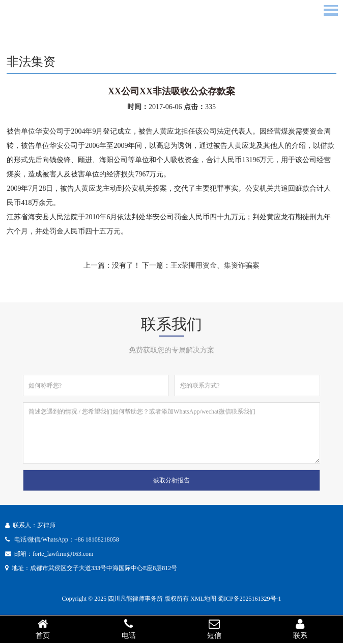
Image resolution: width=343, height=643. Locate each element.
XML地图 (203, 598)
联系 (301, 628)
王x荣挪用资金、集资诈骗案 (215, 265)
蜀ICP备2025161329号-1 (249, 598)
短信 (215, 628)
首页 (43, 628)
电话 (129, 628)
